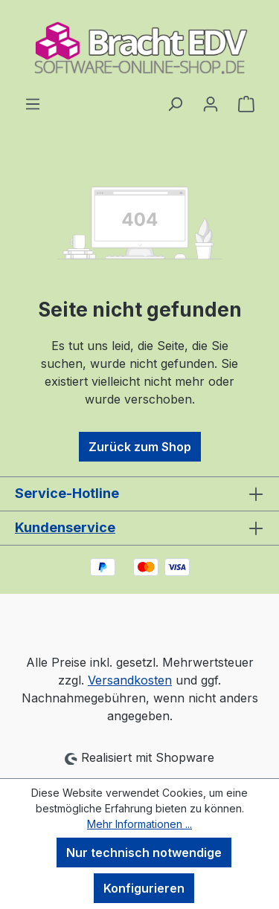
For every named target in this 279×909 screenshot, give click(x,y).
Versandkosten (130, 680)
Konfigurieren (144, 888)
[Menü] (33, 103)
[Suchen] (175, 103)
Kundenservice (65, 527)
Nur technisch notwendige (144, 852)
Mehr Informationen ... (139, 824)
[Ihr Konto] (210, 103)
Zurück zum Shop (140, 446)
